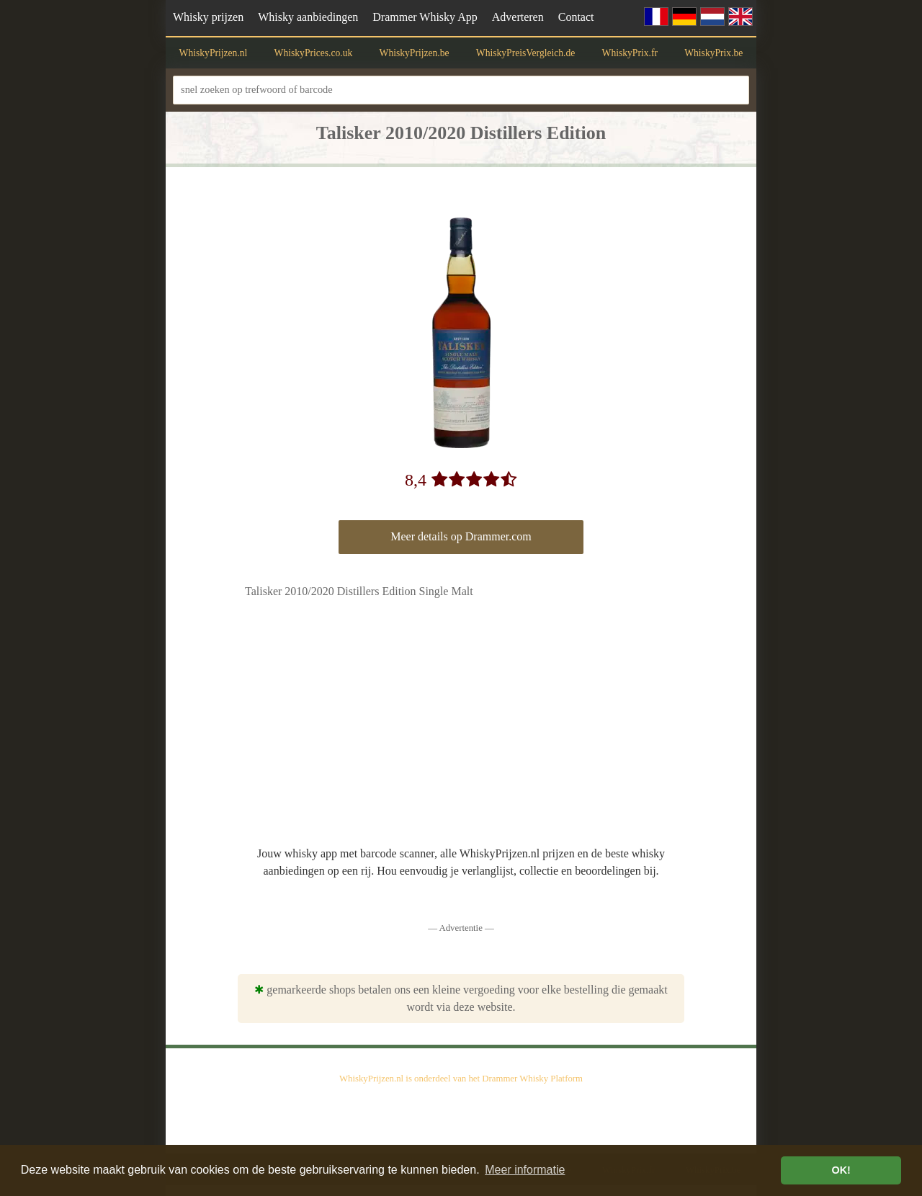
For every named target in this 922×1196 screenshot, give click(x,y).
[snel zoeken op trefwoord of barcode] (461, 90)
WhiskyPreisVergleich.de (526, 53)
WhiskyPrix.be (713, 53)
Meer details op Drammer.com (461, 536)
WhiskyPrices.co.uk (313, 53)
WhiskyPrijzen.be (414, 53)
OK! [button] (840, 1170)
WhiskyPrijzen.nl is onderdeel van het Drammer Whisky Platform (461, 1079)
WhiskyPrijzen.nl (213, 53)
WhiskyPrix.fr (630, 53)
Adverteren (518, 17)
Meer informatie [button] (525, 1170)
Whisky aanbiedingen (308, 17)
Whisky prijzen (208, 17)
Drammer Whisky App (424, 17)
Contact (576, 17)
